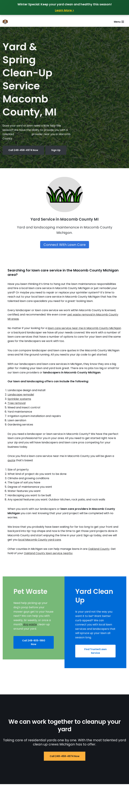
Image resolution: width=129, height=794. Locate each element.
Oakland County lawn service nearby (48, 553)
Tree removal (17, 403)
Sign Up (55, 150)
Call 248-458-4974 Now (23, 150)
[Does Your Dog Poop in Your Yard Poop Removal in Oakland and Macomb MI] (6, 21)
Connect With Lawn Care (65, 244)
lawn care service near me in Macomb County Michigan (84, 328)
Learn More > (64, 10)
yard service (23, 134)
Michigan (19, 138)
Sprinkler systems (19, 399)
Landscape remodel (21, 394)
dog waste (30, 624)
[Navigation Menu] (118, 22)
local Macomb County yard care (39, 540)
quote (11, 460)
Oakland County (99, 549)
